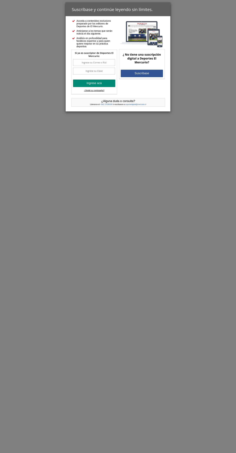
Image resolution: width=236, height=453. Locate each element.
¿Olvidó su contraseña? (94, 90)
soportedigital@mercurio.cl (135, 104)
